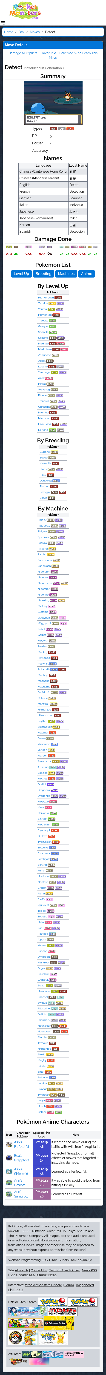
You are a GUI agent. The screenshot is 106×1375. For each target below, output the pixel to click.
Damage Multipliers (23, 53)
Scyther (42, 721)
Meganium (44, 824)
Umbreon (44, 956)
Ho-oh (42, 1106)
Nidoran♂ (44, 588)
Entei (41, 1071)
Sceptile (43, 332)
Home (8, 32)
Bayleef (42, 818)
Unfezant (44, 406)
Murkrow (43, 962)
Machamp (44, 686)
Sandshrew (45, 560)
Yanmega (44, 372)
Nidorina (43, 577)
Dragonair (44, 790)
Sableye (43, 337)
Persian (42, 646)
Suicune (43, 1077)
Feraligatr (44, 859)
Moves (35, 32)
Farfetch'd (44, 692)
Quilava (42, 836)
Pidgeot (43, 531)
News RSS (89, 1270)
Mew (41, 807)
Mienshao (44, 418)
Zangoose (44, 355)
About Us (21, 1270)
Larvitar (42, 1083)
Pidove (42, 395)
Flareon (42, 755)
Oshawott (46, 480)
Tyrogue (43, 1043)
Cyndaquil (44, 830)
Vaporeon (44, 744)
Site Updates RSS (22, 1275)
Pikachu (43, 548)
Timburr (45, 486)
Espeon (42, 951)
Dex (21, 32)
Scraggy (45, 492)
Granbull (43, 979)
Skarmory (44, 1020)
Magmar (43, 732)
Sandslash (44, 565)
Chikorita (43, 813)
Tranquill (43, 401)
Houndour (44, 1025)
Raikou (42, 1066)
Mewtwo (43, 801)
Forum (69, 1285)
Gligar (41, 968)
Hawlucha (44, 424)
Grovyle (43, 326)
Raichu (42, 554)
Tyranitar (43, 1094)
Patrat (42, 383)
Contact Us (39, 1270)
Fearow (42, 542)
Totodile (43, 847)
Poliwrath (44, 669)
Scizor (41, 985)
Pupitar (42, 1089)
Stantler (43, 1037)
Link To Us (15, 1290)
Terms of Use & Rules (64, 1270)
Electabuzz (45, 726)
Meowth (43, 640)
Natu (41, 922)
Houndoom (45, 1031)
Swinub (42, 1002)
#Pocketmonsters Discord (43, 1285)
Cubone (45, 451)
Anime (86, 274)
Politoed (43, 933)
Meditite (43, 343)
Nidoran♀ (44, 571)
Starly (43, 469)
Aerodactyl (45, 761)
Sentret (42, 864)
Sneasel (43, 997)
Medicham (45, 349)
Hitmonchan (46, 297)
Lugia (41, 1100)
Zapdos (43, 303)
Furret (41, 870)
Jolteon (42, 749)
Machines (66, 274)
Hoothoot (44, 876)
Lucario (43, 366)
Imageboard (85, 1285)
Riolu (43, 474)
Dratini (42, 784)
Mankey (43, 652)
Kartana (43, 429)
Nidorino (43, 594)
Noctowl (43, 882)
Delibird (43, 1014)
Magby (42, 1060)
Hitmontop (45, 314)
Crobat (42, 887)
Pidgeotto (44, 525)
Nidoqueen (45, 583)
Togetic (42, 916)
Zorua (43, 497)
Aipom (42, 939)
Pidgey (42, 519)
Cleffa (41, 899)
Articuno (43, 767)
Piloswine (44, 1008)
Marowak (43, 703)
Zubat (41, 629)
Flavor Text (48, 53)
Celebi (42, 1112)
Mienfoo (43, 412)
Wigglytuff (44, 623)
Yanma (42, 309)
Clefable (43, 611)
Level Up (21, 274)
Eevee (44, 457)
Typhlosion (45, 841)
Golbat (42, 634)
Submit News (47, 1275)
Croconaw (44, 853)
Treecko (43, 320)
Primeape (44, 657)
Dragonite (44, 795)
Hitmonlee (44, 709)
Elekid (42, 1054)
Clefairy (42, 606)
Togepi (42, 910)
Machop (43, 675)
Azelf (41, 378)
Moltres (42, 778)
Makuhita (46, 463)
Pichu (41, 893)
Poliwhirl (43, 663)
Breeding (44, 274)
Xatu (40, 928)
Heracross (44, 991)
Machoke (43, 680)
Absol (41, 360)
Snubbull (43, 974)
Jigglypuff (44, 617)
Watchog (44, 389)
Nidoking (43, 600)
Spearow (43, 537)
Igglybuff (43, 905)
